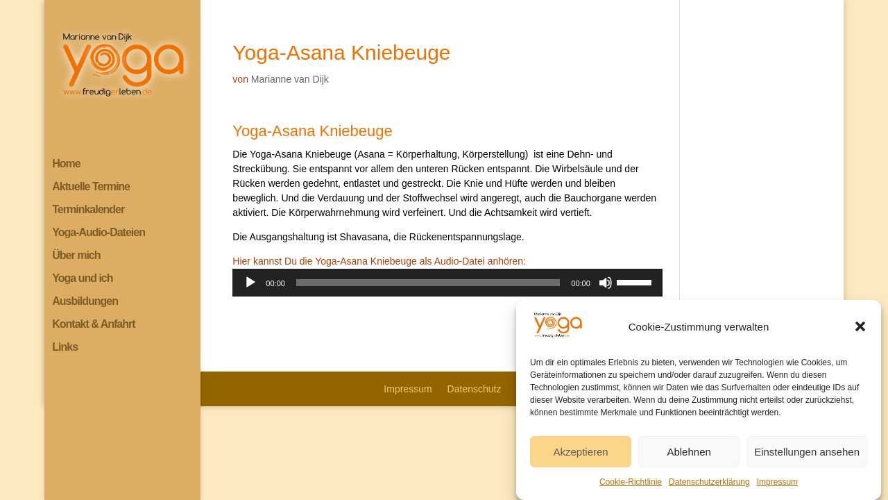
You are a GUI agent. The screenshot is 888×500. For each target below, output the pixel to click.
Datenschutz (474, 389)
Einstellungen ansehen (807, 456)
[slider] (428, 282)
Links (65, 347)
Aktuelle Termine (91, 187)
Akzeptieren (580, 456)
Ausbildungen (85, 302)
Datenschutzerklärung (709, 487)
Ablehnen (688, 456)
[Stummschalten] (606, 283)
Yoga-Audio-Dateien (98, 233)
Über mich (76, 256)
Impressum (777, 487)
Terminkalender (88, 210)
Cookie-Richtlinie (630, 487)
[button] (860, 331)
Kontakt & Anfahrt (93, 324)
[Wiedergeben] (250, 283)
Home (66, 164)
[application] (447, 283)
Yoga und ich (82, 279)
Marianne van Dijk (290, 79)
